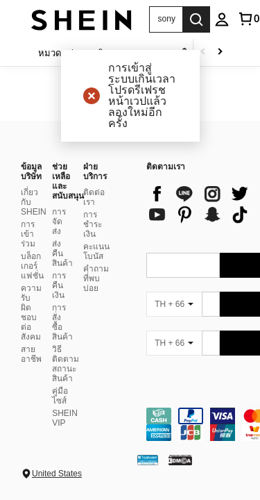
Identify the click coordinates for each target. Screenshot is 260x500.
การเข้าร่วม (28, 234)
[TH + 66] (174, 304)
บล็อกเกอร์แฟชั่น (32, 266)
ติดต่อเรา (94, 197)
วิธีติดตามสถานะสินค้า (65, 363)
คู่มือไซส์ (60, 396)
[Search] (196, 19)
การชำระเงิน (92, 224)
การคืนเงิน (59, 285)
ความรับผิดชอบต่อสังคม (31, 312)
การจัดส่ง (59, 221)
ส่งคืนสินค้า (62, 253)
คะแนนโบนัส (96, 251)
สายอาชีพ (31, 354)
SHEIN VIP (65, 418)
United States (57, 473)
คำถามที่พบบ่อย (96, 278)
